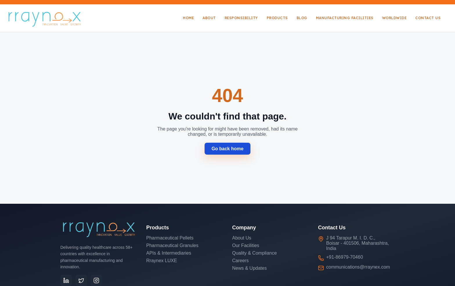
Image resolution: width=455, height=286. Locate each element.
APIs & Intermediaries (168, 253)
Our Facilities (245, 245)
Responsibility (241, 18)
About (209, 18)
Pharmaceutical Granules (172, 245)
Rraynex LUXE (161, 260)
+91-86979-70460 (344, 257)
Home (188, 18)
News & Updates (249, 268)
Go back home (227, 148)
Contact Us (427, 18)
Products (277, 18)
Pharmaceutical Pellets (170, 237)
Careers (240, 260)
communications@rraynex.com (358, 266)
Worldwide (394, 18)
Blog (302, 18)
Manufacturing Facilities (344, 18)
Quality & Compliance (254, 253)
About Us (241, 237)
